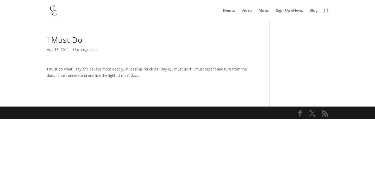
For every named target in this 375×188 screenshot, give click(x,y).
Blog (314, 11)
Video (247, 11)
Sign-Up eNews (289, 11)
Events (229, 11)
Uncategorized (85, 49)
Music (264, 11)
